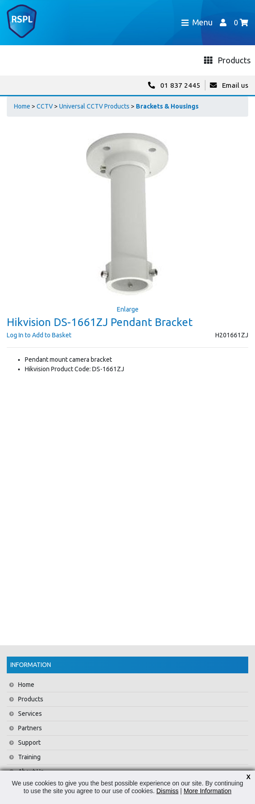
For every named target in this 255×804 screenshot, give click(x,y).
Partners (30, 728)
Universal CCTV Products (94, 106)
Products (30, 699)
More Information (208, 791)
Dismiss (167, 791)
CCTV (45, 106)
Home (22, 106)
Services (30, 713)
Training (29, 757)
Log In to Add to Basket (39, 335)
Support (29, 742)
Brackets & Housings (167, 106)
